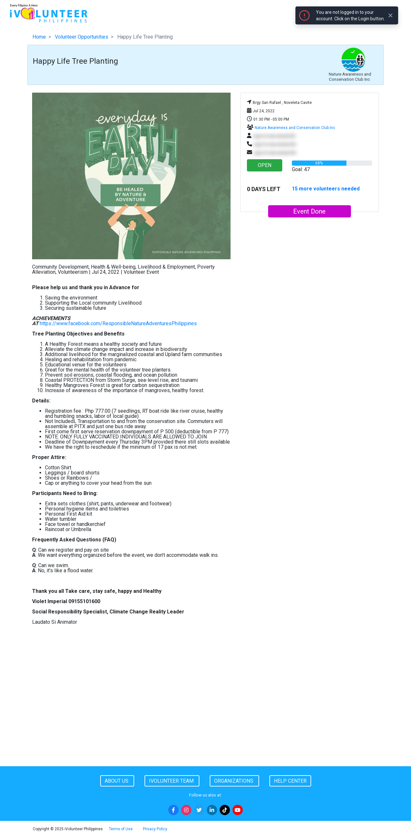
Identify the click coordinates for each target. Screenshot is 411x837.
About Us (117, 781)
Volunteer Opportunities (81, 37)
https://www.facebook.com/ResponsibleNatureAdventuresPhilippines (118, 323)
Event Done (309, 211)
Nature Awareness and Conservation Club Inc (295, 127)
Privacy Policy (155, 829)
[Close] (390, 15)
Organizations (234, 781)
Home (39, 37)
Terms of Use (121, 829)
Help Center (290, 781)
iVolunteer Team (172, 781)
